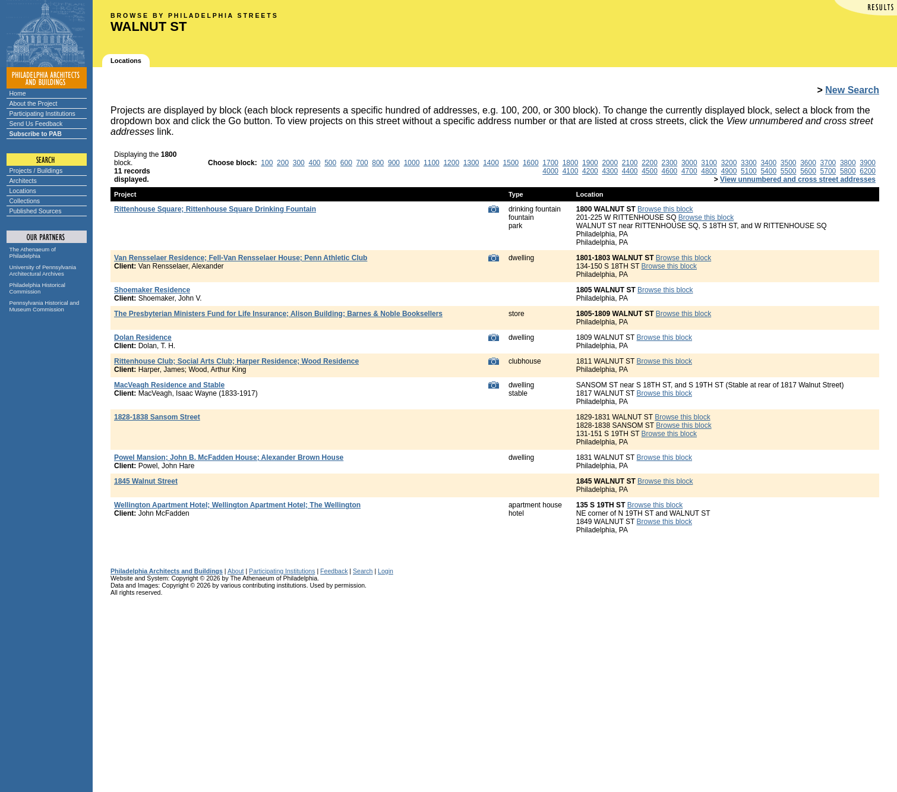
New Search (852, 90)
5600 (808, 171)
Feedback (334, 571)
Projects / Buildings (36, 170)
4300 (610, 171)
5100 (749, 171)
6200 (868, 171)
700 (362, 163)
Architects (23, 180)
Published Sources (36, 210)
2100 (630, 163)
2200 (650, 163)
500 (330, 163)
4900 (729, 171)
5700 (828, 171)
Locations (23, 190)
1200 (451, 163)
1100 (432, 163)
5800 (848, 171)
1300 (471, 163)
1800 (571, 163)
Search (362, 571)
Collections (25, 200)
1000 (412, 163)
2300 (670, 163)
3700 (828, 163)
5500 (789, 171)
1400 (491, 163)
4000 (550, 171)
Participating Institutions (42, 113)
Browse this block (665, 209)
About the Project (34, 103)
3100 (709, 163)
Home (18, 93)
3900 (868, 163)
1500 (511, 163)
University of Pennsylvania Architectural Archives (43, 270)
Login (385, 571)
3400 (768, 163)
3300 (749, 163)
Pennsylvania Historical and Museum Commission (45, 306)
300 (299, 163)
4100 (571, 171)
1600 (531, 163)
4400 (630, 171)
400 (314, 163)
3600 (808, 163)
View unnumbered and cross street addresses (798, 179)
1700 (550, 163)
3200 (729, 163)
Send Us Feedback (36, 123)
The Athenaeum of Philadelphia (33, 252)
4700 (689, 171)
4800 (709, 171)
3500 (789, 163)
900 (394, 163)
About (236, 571)
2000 (610, 163)
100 (267, 163)
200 (283, 163)
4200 (590, 171)
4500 (650, 171)
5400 (768, 171)
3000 (689, 163)
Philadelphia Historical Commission (37, 288)
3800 (848, 163)
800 (378, 163)
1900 (590, 163)
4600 (670, 171)
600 (346, 163)
